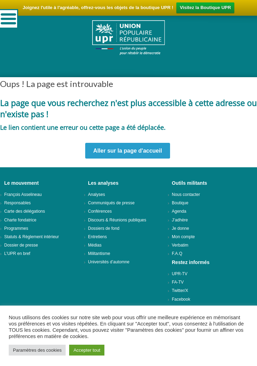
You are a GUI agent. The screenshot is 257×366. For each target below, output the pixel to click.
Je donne (180, 228)
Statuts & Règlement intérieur (31, 236)
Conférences (100, 211)
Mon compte (183, 236)
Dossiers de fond (103, 228)
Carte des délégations (24, 211)
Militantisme (99, 253)
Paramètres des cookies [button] (37, 350)
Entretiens (97, 236)
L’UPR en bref (17, 253)
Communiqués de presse (111, 202)
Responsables (17, 202)
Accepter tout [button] (86, 350)
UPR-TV (180, 273)
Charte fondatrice (20, 220)
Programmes (16, 228)
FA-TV (178, 282)
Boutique (180, 202)
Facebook (181, 299)
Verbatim (180, 245)
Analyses (96, 194)
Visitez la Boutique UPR (205, 7)
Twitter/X (180, 290)
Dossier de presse (21, 245)
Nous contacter (186, 194)
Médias (95, 245)
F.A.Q (177, 253)
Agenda (179, 211)
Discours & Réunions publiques (117, 220)
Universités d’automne (109, 261)
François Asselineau (23, 194)
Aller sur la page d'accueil (127, 151)
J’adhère (180, 220)
